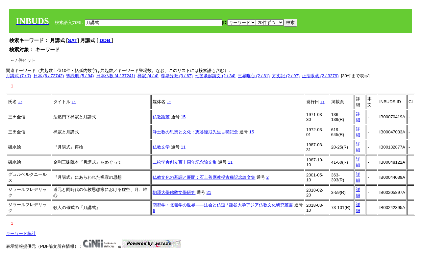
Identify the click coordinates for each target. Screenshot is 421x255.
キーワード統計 (21, 233)
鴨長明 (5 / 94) (80, 75)
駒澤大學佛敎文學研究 (174, 192)
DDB (106, 40)
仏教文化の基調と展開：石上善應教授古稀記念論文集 (204, 177)
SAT (72, 40)
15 (183, 116)
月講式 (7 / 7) (18, 75)
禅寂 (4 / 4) (148, 75)
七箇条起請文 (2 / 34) (215, 75)
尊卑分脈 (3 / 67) (177, 75)
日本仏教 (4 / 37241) (116, 75)
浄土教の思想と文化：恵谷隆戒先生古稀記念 (195, 131)
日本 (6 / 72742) (49, 75)
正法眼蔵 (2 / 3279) (320, 75)
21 (209, 192)
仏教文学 (161, 147)
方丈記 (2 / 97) (286, 75)
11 (183, 147)
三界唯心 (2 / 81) (254, 75)
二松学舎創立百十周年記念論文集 (185, 162)
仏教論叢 (161, 116)
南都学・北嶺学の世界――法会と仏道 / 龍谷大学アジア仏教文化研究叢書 (223, 204)
